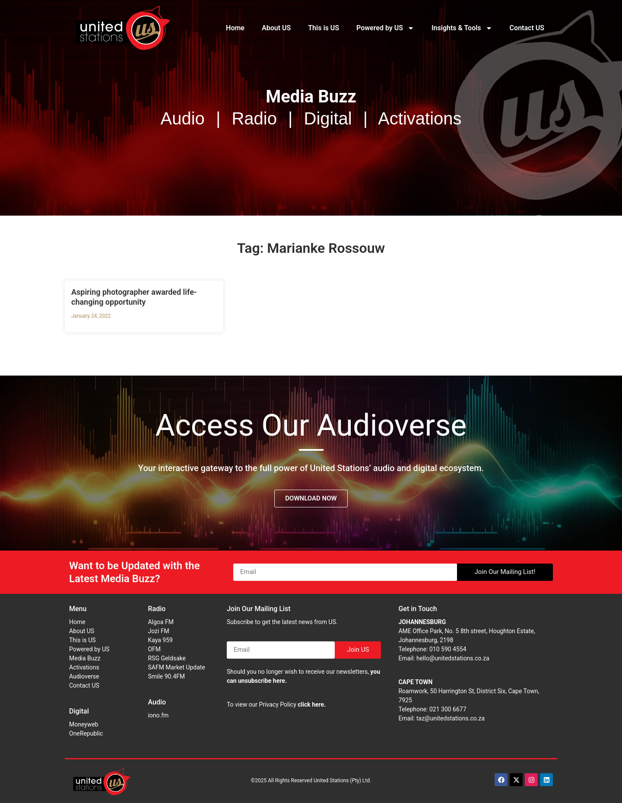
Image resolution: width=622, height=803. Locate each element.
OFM (154, 649)
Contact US (527, 28)
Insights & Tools (462, 28)
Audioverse (84, 676)
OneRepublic (86, 733)
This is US (323, 28)
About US (276, 28)
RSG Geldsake (166, 658)
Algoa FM (160, 621)
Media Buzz (84, 658)
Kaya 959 (160, 640)
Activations (84, 667)
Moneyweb (83, 724)
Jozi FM (158, 631)
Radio (156, 609)
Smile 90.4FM (166, 676)
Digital (79, 711)
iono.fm (158, 715)
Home (235, 28)
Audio (157, 702)
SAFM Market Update (176, 667)
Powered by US (385, 28)
